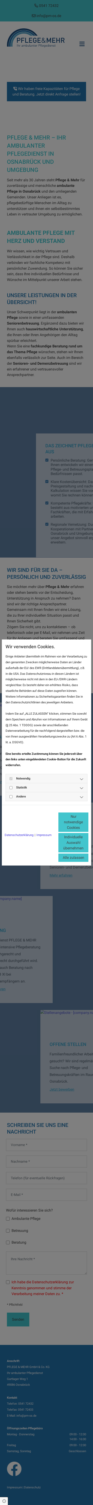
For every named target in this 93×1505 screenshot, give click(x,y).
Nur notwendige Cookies (73, 822)
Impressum (43, 835)
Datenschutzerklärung (19, 835)
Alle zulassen (73, 857)
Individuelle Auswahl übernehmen (73, 842)
